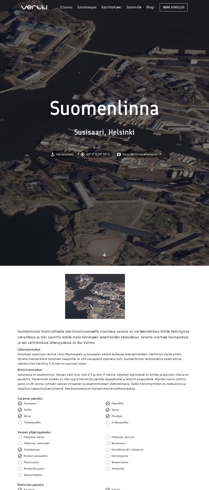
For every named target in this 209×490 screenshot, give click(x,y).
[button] (138, 154)
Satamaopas (87, 7)
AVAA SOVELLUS (174, 7)
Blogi (150, 7)
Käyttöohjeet (111, 7)
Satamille (134, 7)
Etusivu (66, 7)
